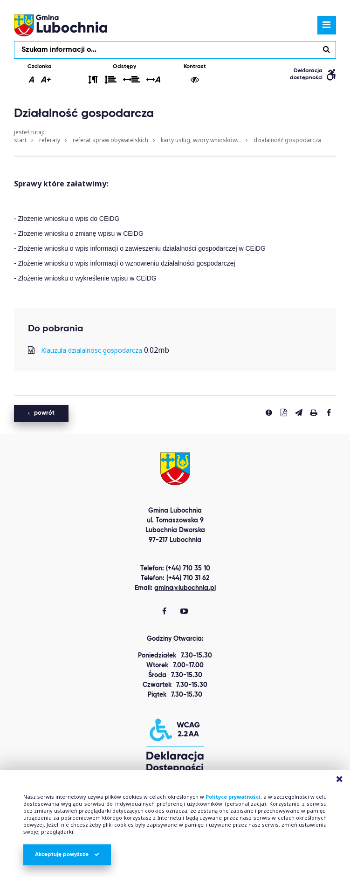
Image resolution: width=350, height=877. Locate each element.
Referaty (49, 140)
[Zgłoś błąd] (268, 412)
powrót (41, 413)
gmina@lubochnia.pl (185, 588)
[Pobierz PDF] (283, 412)
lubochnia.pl (60, 25)
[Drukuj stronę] (313, 412)
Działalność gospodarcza (287, 140)
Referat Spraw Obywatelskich (110, 140)
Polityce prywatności (233, 796)
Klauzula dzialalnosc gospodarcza (91, 350)
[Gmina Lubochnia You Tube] (184, 611)
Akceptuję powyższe (67, 854)
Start (20, 140)
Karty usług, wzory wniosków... (201, 140)
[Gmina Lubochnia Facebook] (164, 611)
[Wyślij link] (298, 412)
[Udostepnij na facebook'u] (328, 412)
